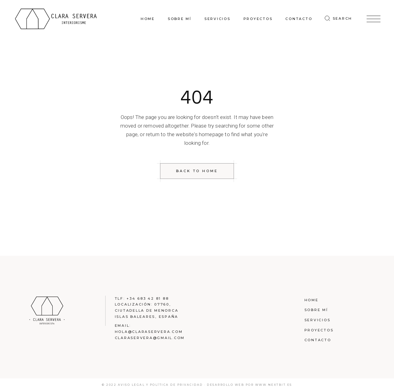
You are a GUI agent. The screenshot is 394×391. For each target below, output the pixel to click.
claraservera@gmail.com (150, 338)
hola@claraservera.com (149, 332)
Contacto (317, 340)
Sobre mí (316, 310)
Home (311, 300)
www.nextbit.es (273, 384)
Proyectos (319, 330)
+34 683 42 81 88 (148, 298)
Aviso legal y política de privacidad (161, 384)
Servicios (317, 320)
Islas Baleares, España (147, 316)
